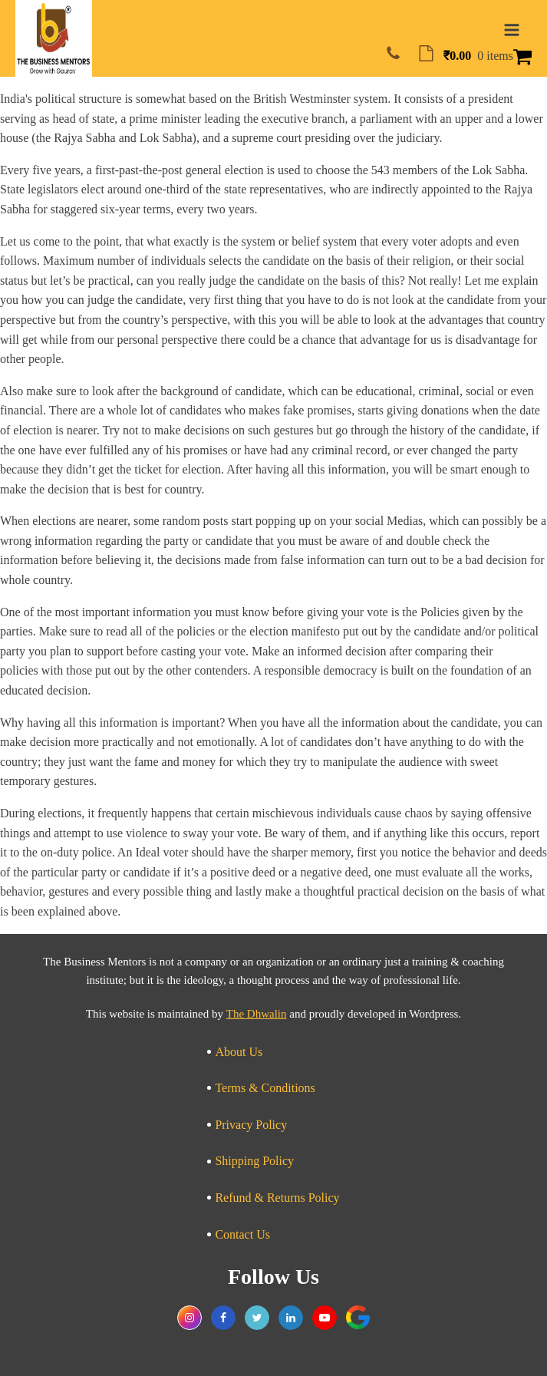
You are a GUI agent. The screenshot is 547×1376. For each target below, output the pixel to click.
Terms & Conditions (265, 1087)
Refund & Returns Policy (277, 1197)
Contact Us (242, 1234)
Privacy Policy (251, 1124)
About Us (238, 1051)
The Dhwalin (256, 1014)
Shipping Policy (254, 1160)
